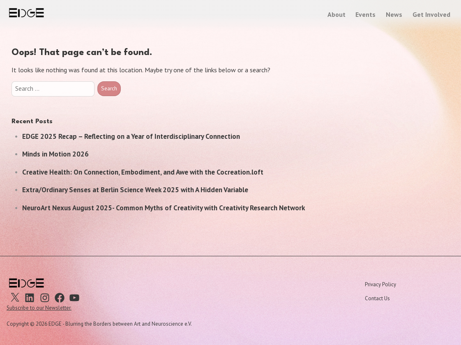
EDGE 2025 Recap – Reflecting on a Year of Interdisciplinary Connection (131, 136)
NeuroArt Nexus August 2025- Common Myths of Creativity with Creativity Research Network (163, 207)
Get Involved (431, 14)
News (394, 14)
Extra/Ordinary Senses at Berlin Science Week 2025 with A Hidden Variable (135, 189)
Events (365, 14)
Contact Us (377, 298)
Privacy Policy (380, 284)
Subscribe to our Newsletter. (39, 307)
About (336, 14)
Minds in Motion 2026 (55, 154)
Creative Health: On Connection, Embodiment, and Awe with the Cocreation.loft (142, 172)
